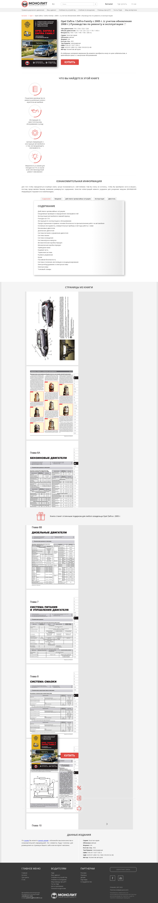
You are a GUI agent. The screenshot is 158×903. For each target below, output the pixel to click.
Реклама (83, 873)
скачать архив (43, 840)
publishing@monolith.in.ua (34, 898)
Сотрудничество (86, 882)
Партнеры (84, 880)
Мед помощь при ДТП (58, 882)
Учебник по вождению (86, 10)
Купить (69, 62)
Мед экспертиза (131, 10)
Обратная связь (123, 869)
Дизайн (83, 877)
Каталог (24, 16)
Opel (31, 16)
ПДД (52, 873)
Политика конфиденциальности (119, 890)
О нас (133, 4)
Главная (24, 873)
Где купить (122, 4)
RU (53, 4)
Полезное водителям (58, 888)
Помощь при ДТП (104, 10)
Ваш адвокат (51, 10)
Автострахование (57, 886)
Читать (39, 43)
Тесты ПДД (117, 10)
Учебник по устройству (67, 10)
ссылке (26, 840)
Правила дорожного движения (33, 10)
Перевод (83, 875)
